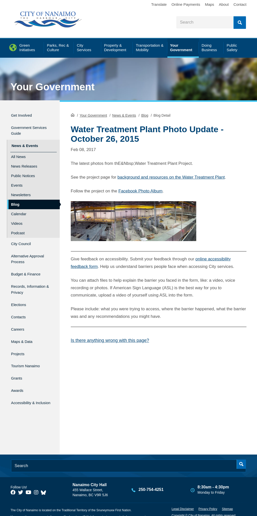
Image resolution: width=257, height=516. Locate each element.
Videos (17, 218)
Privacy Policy (208, 495)
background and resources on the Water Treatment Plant (171, 176)
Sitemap (227, 495)
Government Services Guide (27, 128)
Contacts (20, 309)
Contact (239, 4)
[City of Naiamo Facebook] (13, 478)
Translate (159, 4)
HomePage (73, 114)
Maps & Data (24, 330)
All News (18, 152)
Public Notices (23, 171)
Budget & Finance (29, 265)
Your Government (53, 86)
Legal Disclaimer (183, 495)
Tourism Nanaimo (29, 352)
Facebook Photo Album (140, 190)
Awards (18, 373)
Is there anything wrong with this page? (110, 339)
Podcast (18, 228)
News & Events (124, 115)
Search (239, 22)
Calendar (18, 209)
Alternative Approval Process (29, 251)
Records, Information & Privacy (25, 281)
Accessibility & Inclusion (26, 387)
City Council (23, 238)
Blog (144, 115)
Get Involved (24, 114)
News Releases (24, 161)
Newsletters (21, 190)
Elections (20, 298)
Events (17, 180)
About (224, 4)
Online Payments (185, 4)
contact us (104, 503)
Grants (18, 362)
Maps (209, 4)
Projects (19, 341)
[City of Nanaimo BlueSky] (44, 478)
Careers (19, 319)
